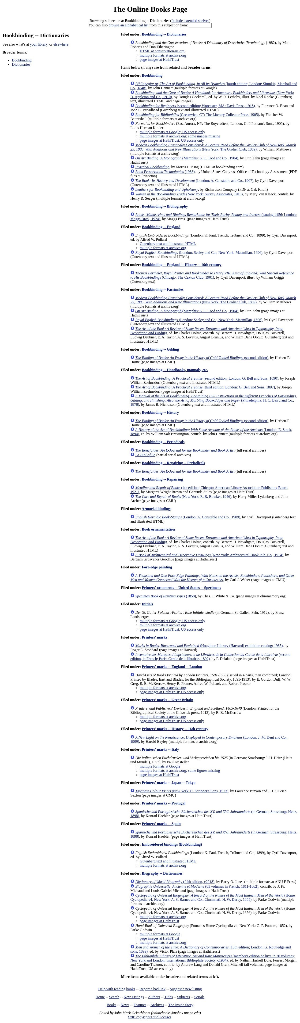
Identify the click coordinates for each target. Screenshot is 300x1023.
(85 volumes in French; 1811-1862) (196, 886)
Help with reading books (116, 989)
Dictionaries (21, 64)
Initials (147, 604)
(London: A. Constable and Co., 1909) (187, 517)
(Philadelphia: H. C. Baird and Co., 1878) (213, 400)
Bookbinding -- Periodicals (163, 442)
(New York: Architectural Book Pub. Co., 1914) (209, 555)
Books (111, 1005)
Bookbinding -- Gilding (160, 349)
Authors (154, 997)
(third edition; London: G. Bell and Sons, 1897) (205, 387)
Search (114, 997)
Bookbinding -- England (161, 227)
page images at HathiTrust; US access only (172, 140)
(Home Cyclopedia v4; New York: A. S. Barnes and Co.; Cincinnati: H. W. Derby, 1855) (212, 897)
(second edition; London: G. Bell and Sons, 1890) (206, 378)
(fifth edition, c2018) (174, 882)
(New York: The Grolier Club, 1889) (213, 147)
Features (140, 1005)
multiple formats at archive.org (163, 55)
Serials (199, 997)
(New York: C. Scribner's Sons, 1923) (181, 791)
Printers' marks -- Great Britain (167, 700)
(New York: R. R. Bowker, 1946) (183, 497)
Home (100, 997)
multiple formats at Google (160, 766)
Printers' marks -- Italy (160, 749)
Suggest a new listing (186, 989)
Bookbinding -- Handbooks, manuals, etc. (175, 370)
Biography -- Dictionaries (162, 873)
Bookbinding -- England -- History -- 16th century (181, 265)
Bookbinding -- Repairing (162, 479)
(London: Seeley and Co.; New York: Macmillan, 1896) (198, 253)
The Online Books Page (149, 9)
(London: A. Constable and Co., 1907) (194, 181)
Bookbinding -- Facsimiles (163, 289)
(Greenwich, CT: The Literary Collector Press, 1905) (197, 115)
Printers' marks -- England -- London (172, 667)
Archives (157, 1005)
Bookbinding (22, 60)
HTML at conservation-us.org (162, 51)
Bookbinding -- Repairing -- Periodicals (173, 463)
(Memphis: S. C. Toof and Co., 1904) (186, 158)
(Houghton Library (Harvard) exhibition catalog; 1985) (209, 646)
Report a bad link (152, 989)
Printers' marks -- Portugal (163, 803)
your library (39, 44)
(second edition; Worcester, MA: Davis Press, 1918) (195, 106)
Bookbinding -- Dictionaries (164, 34)
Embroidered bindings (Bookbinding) (172, 844)
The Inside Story (180, 1005)
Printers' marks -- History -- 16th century (175, 729)
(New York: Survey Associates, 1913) (189, 194)
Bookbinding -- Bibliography (165, 206)
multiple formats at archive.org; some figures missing (180, 770)
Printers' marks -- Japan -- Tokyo (168, 783)
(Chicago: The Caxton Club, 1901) (212, 275)
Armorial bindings (156, 509)
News (125, 1005)
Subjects (183, 997)
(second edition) (201, 358)
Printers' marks (154, 637)
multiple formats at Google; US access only (172, 132)
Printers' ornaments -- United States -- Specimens (181, 588)
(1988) (165, 172)
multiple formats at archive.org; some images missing (180, 136)
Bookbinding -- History (160, 412)
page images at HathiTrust (159, 59)
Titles (168, 997)
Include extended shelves (190, 21)
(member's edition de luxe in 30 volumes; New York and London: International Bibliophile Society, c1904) (212, 958)
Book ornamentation (158, 529)
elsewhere (60, 44)
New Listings (134, 997)
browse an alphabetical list (128, 25)
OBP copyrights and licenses (149, 1017)
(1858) (165, 596)
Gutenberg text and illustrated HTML (168, 244)
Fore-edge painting (157, 567)
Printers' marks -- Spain (161, 824)
